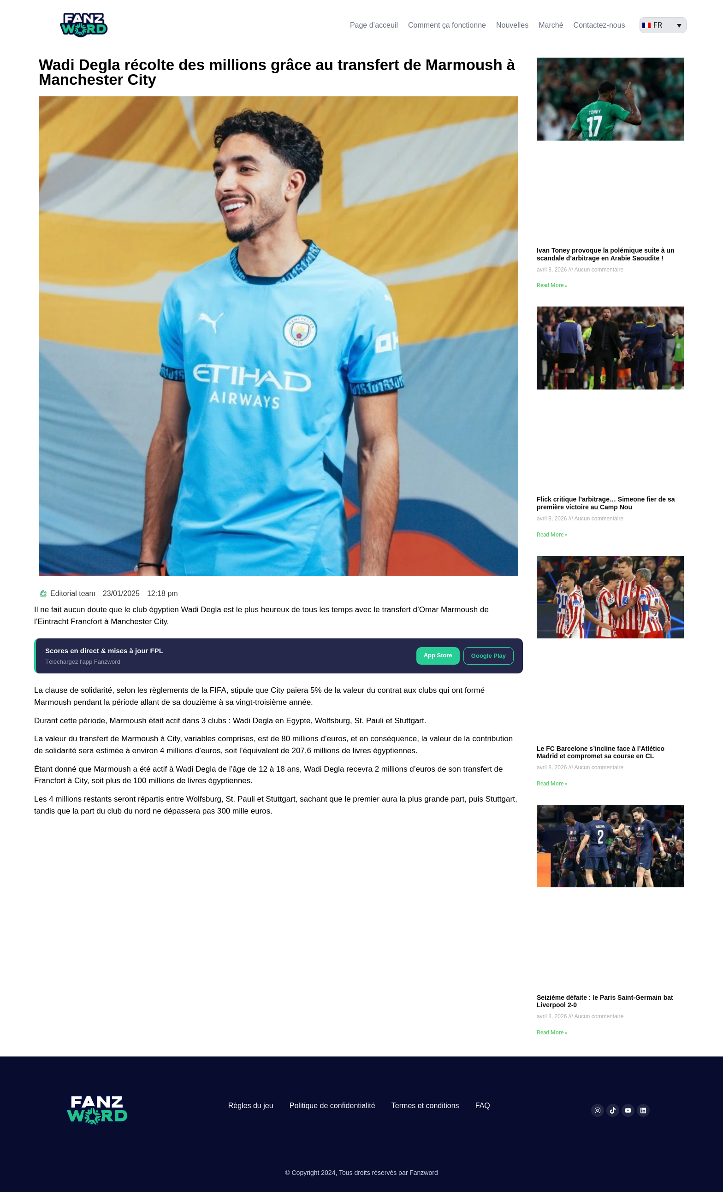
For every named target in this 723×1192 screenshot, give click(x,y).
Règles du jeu (250, 1105)
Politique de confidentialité (332, 1105)
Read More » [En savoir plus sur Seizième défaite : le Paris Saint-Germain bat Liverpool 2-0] (552, 1032)
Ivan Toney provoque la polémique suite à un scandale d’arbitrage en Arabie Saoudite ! (605, 254)
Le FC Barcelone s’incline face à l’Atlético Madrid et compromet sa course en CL (600, 752)
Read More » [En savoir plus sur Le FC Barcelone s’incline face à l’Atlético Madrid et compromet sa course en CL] (552, 783)
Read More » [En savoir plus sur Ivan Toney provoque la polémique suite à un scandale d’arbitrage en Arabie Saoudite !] (552, 285)
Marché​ (551, 25)
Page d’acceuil (374, 25)
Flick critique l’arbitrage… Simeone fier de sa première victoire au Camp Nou (606, 503)
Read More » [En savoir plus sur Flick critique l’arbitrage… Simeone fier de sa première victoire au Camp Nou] (552, 534)
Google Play (488, 655)
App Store (438, 655)
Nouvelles (512, 25)
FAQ (482, 1105)
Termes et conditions (425, 1105)
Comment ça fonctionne (447, 25)
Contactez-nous (599, 25)
